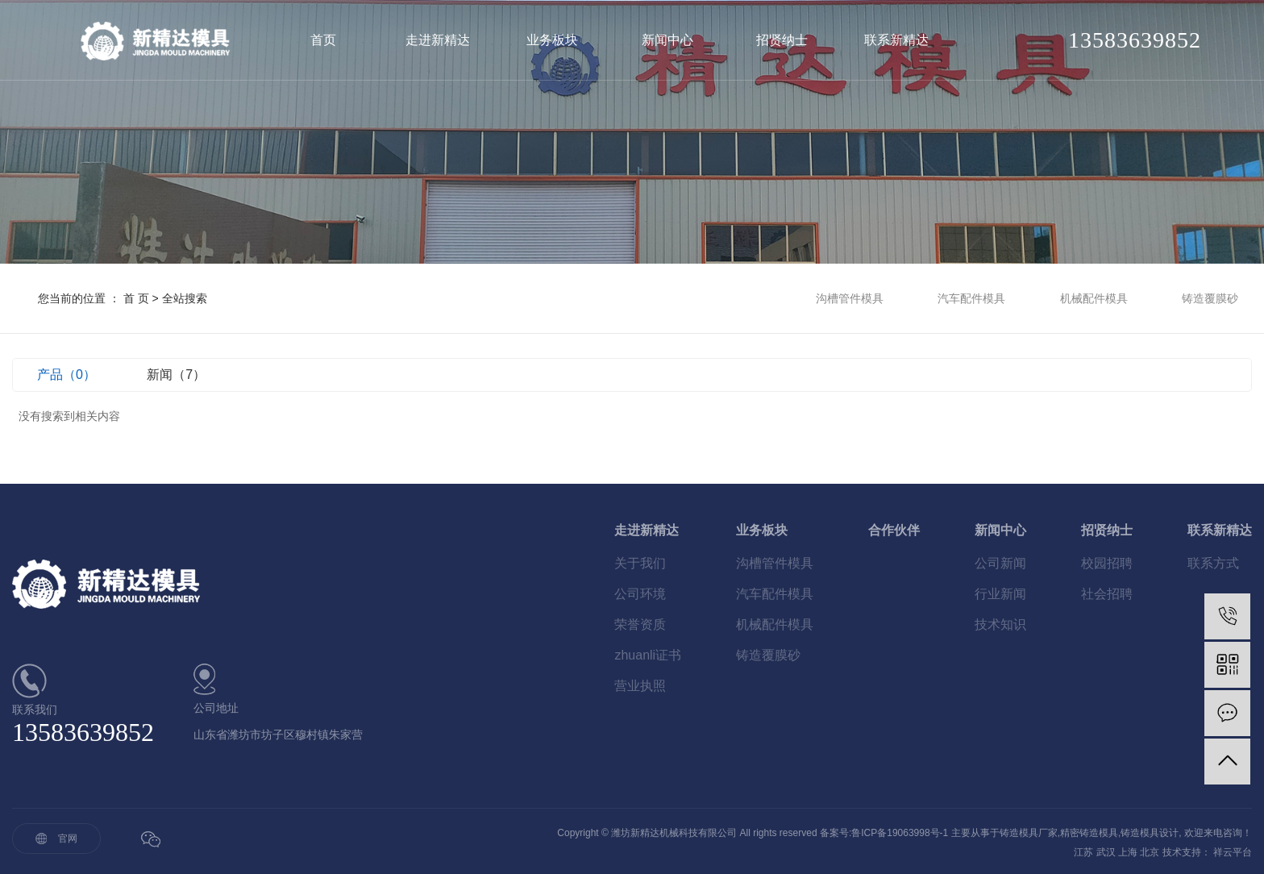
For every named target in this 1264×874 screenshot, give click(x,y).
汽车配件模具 (971, 298)
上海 (1127, 852)
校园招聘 (1107, 563)
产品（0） (66, 374)
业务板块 (552, 40)
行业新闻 (1000, 594)
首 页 (136, 298)
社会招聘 (1107, 594)
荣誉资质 (640, 624)
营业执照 (640, 686)
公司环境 (640, 594)
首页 (323, 40)
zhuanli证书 (647, 655)
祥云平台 (1232, 852)
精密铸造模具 (1089, 833)
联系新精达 (896, 40)
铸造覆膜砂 (1210, 298)
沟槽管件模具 (850, 298)
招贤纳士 (782, 40)
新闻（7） (176, 374)
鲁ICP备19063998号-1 (899, 833)
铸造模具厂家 (1029, 833)
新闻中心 (667, 40)
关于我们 (640, 563)
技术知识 (1000, 624)
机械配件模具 (1094, 298)
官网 (67, 838)
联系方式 (1213, 563)
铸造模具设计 (1150, 833)
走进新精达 (437, 40)
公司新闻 (1000, 563)
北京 (1149, 852)
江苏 (1083, 852)
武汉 (1106, 852)
